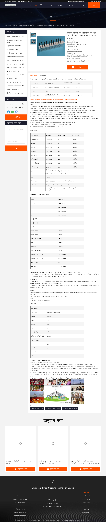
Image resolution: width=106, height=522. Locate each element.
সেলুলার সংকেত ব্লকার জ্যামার (53, 408)
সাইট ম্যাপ (86, 509)
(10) (15, 64)
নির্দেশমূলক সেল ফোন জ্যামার (70, 408)
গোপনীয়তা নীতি (86, 512)
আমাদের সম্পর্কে (50, 5)
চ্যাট (94, 5)
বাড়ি (30, 5)
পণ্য (36, 5)
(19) (14, 82)
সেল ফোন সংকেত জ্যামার (19, 25)
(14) (12, 78)
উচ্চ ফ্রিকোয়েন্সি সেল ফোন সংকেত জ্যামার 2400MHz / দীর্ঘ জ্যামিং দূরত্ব (50, 462)
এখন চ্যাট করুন (16, 117)
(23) (15, 41)
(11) (14, 53)
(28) (15, 36)
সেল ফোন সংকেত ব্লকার (37, 408)
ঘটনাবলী (70, 5)
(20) (14, 46)
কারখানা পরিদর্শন (86, 499)
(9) (12, 49)
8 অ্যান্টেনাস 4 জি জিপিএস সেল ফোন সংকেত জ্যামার (18, 462)
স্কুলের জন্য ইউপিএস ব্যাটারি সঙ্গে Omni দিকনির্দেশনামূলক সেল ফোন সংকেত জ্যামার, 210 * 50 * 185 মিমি (84, 462)
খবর (86, 506)
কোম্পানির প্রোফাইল (86, 496)
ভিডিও (41, 5)
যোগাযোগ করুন (61, 5)
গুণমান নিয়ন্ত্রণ (86, 502)
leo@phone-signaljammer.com (76, 1)
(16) (15, 86)
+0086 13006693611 (94, 1)
